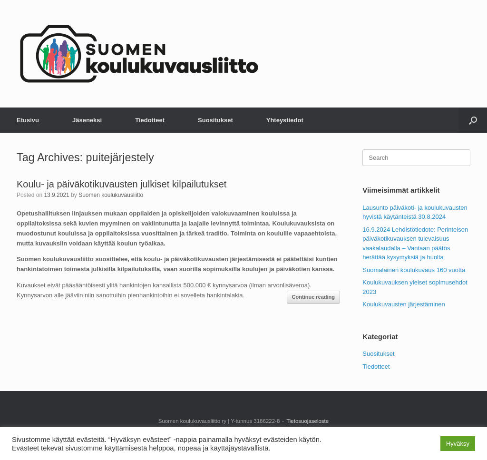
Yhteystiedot (284, 120)
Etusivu (28, 120)
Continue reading (313, 297)
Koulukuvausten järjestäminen (403, 304)
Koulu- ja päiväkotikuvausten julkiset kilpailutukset (121, 184)
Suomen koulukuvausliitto (110, 195)
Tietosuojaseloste (307, 421)
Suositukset (215, 120)
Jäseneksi (87, 120)
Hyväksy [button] (457, 443)
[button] (473, 120)
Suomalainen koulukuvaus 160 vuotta (413, 270)
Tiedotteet (150, 120)
